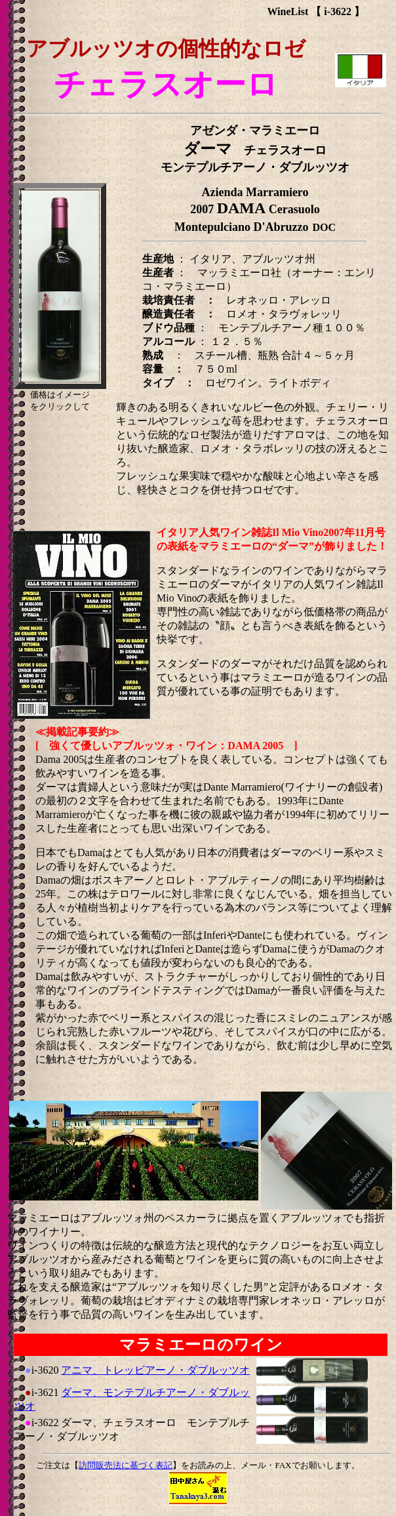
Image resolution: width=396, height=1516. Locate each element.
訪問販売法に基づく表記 (125, 1465)
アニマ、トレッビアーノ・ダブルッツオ (155, 1370)
